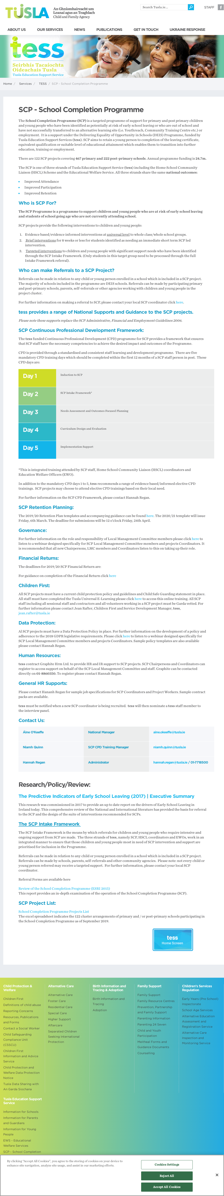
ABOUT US (16, 30)
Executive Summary (172, 796)
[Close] (217, 1175)
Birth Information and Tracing (109, 1001)
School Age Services (197, 1010)
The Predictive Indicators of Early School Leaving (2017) (81, 796)
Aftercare (55, 1025)
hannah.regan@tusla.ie (170, 762)
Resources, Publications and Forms (20, 1019)
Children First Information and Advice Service (20, 1056)
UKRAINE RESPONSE (187, 30)
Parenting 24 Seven (151, 1024)
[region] (112, 1175)
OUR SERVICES (50, 30)
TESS (43, 83)
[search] (164, 7)
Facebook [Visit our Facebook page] (221, 7)
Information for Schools (20, 1111)
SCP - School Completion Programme (22, 1154)
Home (7, 83)
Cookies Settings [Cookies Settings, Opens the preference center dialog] (167, 1164)
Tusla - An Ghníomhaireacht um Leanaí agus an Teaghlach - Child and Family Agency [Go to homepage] (50, 11)
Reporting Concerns (18, 1011)
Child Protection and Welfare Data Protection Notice (21, 1073)
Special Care (57, 1013)
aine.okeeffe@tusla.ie (169, 732)
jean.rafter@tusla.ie (34, 613)
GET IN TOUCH (146, 30)
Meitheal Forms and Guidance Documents (153, 1044)
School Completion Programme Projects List (53, 912)
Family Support (148, 995)
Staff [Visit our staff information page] (209, 7)
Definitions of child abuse (22, 1005)
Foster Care (57, 1001)
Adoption (100, 1010)
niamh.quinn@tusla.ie (169, 747)
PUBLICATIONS (109, 30)
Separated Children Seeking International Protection (64, 1037)
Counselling (146, 1053)
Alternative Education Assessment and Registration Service (198, 1021)
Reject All (167, 1176)
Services (25, 83)
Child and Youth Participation (149, 1033)
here (179, 302)
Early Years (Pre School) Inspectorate (200, 1001)
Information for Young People (19, 1132)
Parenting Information (153, 1018)
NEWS (79, 30)
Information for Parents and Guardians (20, 1120)
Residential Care (60, 1007)
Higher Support (59, 1019)
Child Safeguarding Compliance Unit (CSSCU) (17, 1040)
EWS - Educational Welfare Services (17, 1143)
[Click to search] (191, 7)
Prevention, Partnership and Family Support (154, 1010)
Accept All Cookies (167, 1187)
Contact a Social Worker (21, 1028)
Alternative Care (60, 995)
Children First (13, 999)
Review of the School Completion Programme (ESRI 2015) (64, 889)
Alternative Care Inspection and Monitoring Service (196, 1038)
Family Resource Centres (156, 1001)
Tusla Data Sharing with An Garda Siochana (21, 1086)
